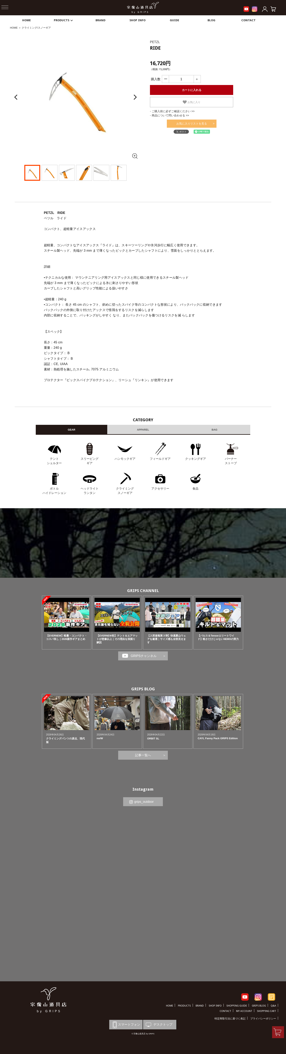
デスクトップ (158, 1024)
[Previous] (16, 97)
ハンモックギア (125, 458)
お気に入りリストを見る (191, 123)
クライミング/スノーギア (36, 27)
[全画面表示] (134, 156)
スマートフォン (125, 1024)
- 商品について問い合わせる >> (169, 115)
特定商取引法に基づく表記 (229, 1018)
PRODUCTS (63, 20)
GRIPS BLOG (143, 689)
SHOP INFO (137, 20)
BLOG (211, 20)
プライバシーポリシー (263, 1018)
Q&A (273, 1005)
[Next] (134, 97)
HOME (26, 20)
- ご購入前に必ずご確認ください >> (172, 111)
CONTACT (248, 20)
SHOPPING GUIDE (236, 1005)
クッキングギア (195, 458)
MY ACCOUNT (244, 1011)
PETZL (155, 42)
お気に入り (191, 102)
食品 (195, 488)
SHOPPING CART (266, 1011)
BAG (214, 429)
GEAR (71, 429)
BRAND (100, 20)
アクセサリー (160, 488)
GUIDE (174, 20)
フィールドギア (160, 458)
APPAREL (143, 429)
